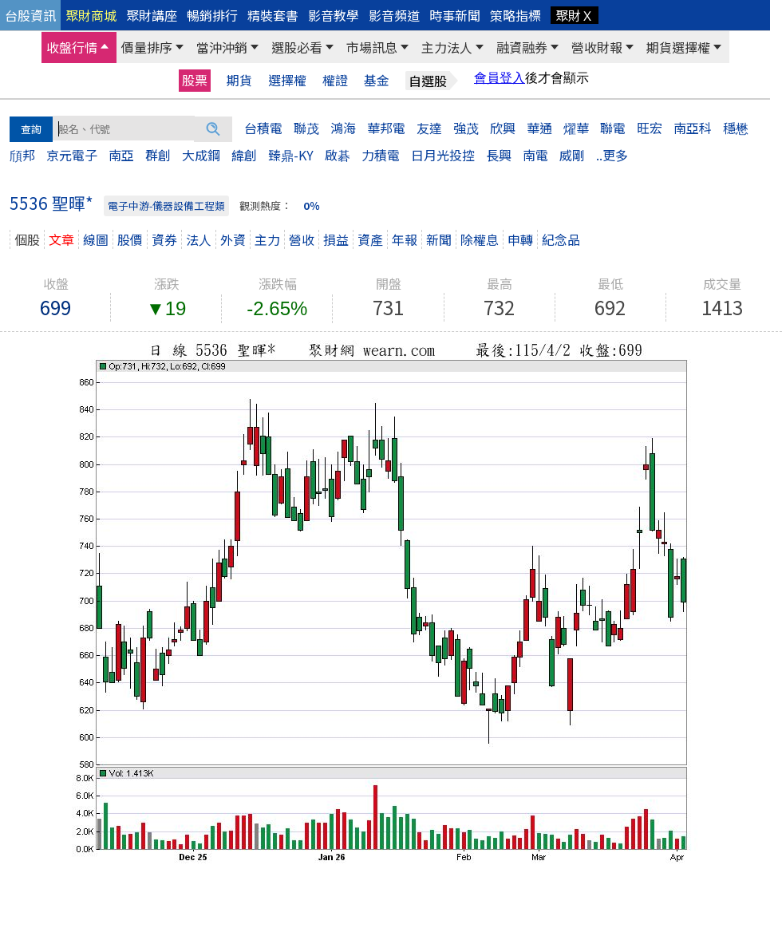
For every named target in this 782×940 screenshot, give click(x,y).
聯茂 (306, 127)
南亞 (121, 154)
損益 (336, 239)
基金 (376, 80)
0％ (311, 205)
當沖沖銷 (221, 47)
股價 (130, 239)
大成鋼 (201, 154)
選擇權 (287, 80)
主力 (267, 239)
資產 (370, 239)
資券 (164, 239)
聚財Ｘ (574, 15)
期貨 (239, 80)
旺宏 (649, 127)
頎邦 (22, 154)
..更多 (612, 154)
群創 (158, 154)
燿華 (576, 127)
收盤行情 (71, 47)
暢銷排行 (212, 15)
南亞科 (692, 127)
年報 (404, 239)
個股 (27, 239)
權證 (335, 80)
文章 (61, 239)
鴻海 (343, 127)
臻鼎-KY (291, 154)
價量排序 (146, 47)
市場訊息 (371, 47)
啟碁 (337, 154)
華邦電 (386, 127)
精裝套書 (272, 15)
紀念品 (561, 239)
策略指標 (515, 15)
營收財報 (596, 47)
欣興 (502, 127)
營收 (301, 239)
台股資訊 (30, 15)
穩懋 (735, 127)
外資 (233, 239)
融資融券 (521, 47)
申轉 (520, 239)
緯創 (244, 154)
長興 (498, 154)
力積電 (380, 154)
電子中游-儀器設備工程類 (166, 205)
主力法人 (446, 47)
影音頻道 (394, 15)
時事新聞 (454, 15)
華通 (539, 127)
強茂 (466, 127)
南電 (535, 154)
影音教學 (333, 15)
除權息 (479, 239)
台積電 (263, 127)
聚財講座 (151, 15)
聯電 (613, 127)
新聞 (439, 239)
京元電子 (71, 154)
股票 (194, 79)
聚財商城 (91, 15)
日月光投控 (443, 154)
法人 (198, 239)
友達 (429, 127)
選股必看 (296, 47)
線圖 (96, 239)
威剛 (572, 154)
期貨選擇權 (678, 47)
